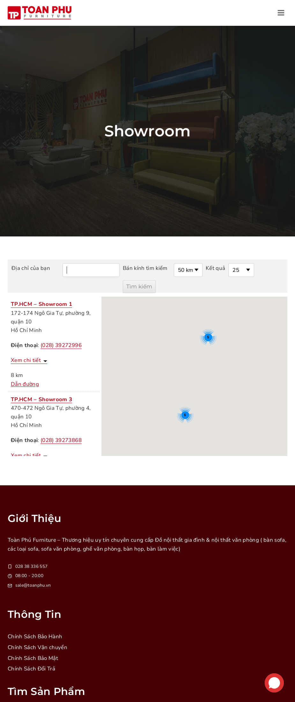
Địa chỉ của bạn (30, 268)
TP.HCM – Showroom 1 (41, 304)
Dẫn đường (25, 383)
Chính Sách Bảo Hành (35, 636)
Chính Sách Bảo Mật (33, 658)
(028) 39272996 (61, 345)
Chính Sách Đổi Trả (31, 669)
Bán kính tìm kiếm (145, 268)
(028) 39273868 (61, 440)
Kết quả (215, 268)
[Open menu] (280, 12)
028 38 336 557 (32, 566)
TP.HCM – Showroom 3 (41, 399)
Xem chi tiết (26, 360)
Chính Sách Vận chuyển (38, 647)
